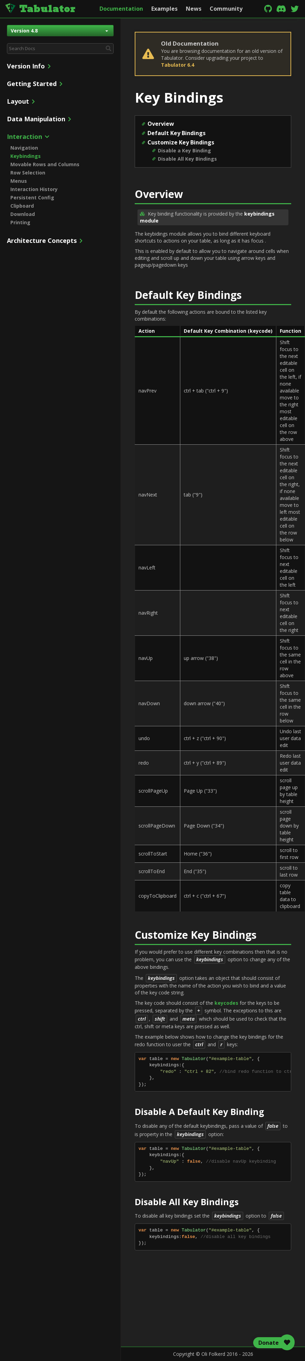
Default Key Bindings (176, 133)
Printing (20, 222)
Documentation (121, 8)
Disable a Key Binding (184, 150)
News (193, 8)
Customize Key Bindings (180, 142)
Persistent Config (32, 197)
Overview (160, 123)
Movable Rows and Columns (44, 164)
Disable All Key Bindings (187, 158)
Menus (18, 181)
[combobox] (60, 48)
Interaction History (34, 189)
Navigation (24, 147)
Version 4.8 (59, 30)
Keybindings (25, 156)
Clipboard (22, 205)
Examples (164, 8)
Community (226, 8)
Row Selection (27, 172)
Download (22, 214)
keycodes (226, 1003)
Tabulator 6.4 (177, 65)
